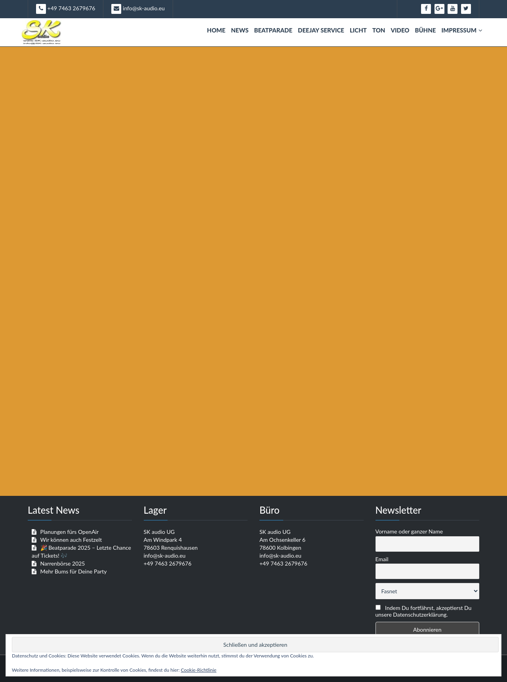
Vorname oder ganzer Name (409, 531)
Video (400, 30)
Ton (378, 30)
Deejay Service (321, 30)
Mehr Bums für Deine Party (73, 571)
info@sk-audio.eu (137, 9)
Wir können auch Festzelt (71, 539)
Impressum (461, 30)
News (239, 30)
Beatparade (273, 30)
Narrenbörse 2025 (62, 563)
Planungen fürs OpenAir (69, 531)
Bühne (425, 30)
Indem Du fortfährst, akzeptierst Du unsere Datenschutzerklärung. (423, 611)
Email (382, 559)
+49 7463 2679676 (65, 9)
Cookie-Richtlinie (199, 670)
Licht (358, 30)
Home (216, 30)
